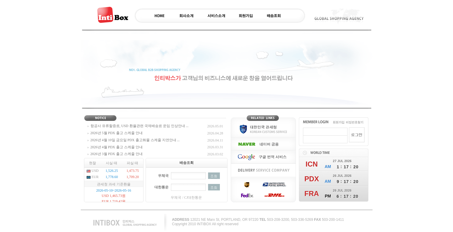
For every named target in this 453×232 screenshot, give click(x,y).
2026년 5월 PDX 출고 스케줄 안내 (116, 133)
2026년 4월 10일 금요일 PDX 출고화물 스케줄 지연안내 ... (135, 140)
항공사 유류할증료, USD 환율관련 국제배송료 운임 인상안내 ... (139, 126)
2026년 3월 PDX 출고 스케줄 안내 (116, 154)
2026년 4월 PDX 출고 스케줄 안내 (116, 147)
